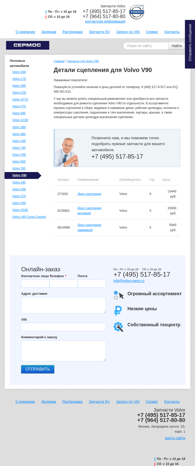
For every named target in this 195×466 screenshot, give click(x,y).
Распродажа (72, 32)
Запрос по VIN (128, 32)
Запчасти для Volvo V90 (83, 61)
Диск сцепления (89, 194)
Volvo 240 (18, 182)
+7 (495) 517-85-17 (104, 11)
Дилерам (48, 32)
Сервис (152, 32)
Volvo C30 (19, 92)
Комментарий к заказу (39, 337)
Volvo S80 (19, 127)
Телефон (57, 276)
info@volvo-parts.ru (128, 281)
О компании (25, 32)
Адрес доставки (34, 293)
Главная (59, 61)
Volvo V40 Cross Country (28, 217)
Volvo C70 (19, 79)
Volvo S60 (19, 86)
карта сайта (175, 438)
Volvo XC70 (20, 99)
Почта (82, 276)
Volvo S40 (19, 72)
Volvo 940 (18, 113)
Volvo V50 (19, 155)
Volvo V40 (19, 141)
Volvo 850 (18, 161)
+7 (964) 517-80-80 (104, 16)
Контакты (172, 32)
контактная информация (105, 21)
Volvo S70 (19, 196)
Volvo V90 (19, 175)
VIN (24, 319)
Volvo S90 (19, 189)
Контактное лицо (35, 276)
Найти (177, 46)
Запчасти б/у (99, 32)
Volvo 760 (18, 168)
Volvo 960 (18, 134)
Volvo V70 (19, 106)
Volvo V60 (19, 203)
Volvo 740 (18, 148)
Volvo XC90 (20, 120)
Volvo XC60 (20, 210)
